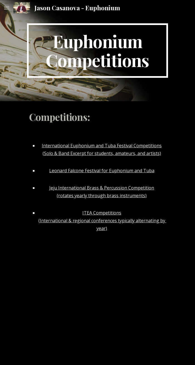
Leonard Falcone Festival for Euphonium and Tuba (101, 171)
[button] (6, 7)
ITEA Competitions (101, 213)
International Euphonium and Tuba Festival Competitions (102, 145)
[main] (97, 50)
